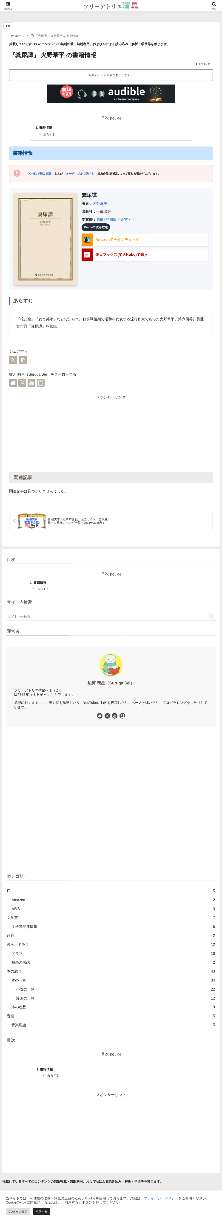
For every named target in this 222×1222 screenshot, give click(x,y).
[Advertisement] (111, 433)
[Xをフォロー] (22, 383)
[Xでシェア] (13, 360)
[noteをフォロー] (41, 383)
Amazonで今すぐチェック (117, 240)
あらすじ (49, 134)
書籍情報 (45, 127)
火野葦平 (100, 203)
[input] (111, 616)
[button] (23, 360)
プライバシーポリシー (161, 1198)
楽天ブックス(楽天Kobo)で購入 (121, 255)
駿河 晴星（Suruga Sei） (111, 683)
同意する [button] (41, 1211)
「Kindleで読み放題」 (40, 173)
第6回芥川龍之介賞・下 (115, 220)
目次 (105, 118)
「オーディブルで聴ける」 (80, 173)
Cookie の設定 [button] (18, 1211)
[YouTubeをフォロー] (31, 383)
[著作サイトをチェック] (13, 383)
